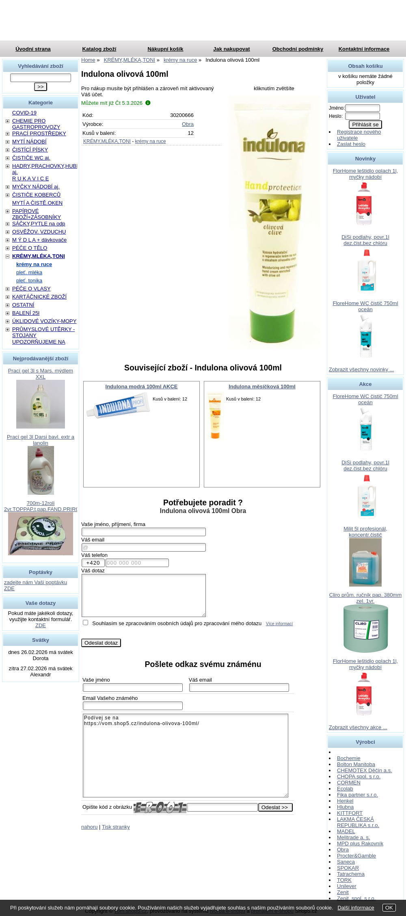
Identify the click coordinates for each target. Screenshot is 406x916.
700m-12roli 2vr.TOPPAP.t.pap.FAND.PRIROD (44, 506)
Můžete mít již (116, 103)
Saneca (346, 862)
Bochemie (349, 758)
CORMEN (349, 783)
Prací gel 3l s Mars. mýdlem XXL (40, 374)
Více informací (279, 623)
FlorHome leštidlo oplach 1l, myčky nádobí (365, 174)
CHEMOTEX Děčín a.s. (364, 770)
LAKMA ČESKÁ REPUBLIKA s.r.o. (358, 822)
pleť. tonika (29, 280)
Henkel (345, 801)
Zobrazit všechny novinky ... (361, 369)
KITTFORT (350, 813)
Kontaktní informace (364, 49)
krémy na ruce (150, 141)
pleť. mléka (29, 272)
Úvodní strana (33, 49)
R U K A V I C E (30, 178)
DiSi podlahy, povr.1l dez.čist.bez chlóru (365, 240)
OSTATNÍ (23, 305)
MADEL (346, 831)
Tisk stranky (116, 827)
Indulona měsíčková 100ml (262, 386)
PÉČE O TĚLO (29, 248)
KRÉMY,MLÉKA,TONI (107, 141)
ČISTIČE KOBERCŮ (36, 195)
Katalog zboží (99, 49)
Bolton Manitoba (356, 764)
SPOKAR (348, 868)
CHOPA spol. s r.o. (358, 776)
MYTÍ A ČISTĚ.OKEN (37, 203)
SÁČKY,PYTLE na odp (38, 224)
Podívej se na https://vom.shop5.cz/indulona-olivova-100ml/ (185, 755)
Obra (188, 124)
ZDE (40, 625)
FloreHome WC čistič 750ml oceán (365, 306)
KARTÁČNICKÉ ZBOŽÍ (39, 297)
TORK (344, 880)
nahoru (89, 827)
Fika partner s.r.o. (357, 795)
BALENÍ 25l (25, 313)
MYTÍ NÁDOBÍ (29, 142)
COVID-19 (24, 113)
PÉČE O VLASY (31, 289)
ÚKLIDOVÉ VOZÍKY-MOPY (44, 321)
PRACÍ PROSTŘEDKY (39, 133)
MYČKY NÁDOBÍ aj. (36, 187)
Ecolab (345, 789)
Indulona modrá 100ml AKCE (142, 386)
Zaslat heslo (351, 144)
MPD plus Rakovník (360, 843)
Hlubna (345, 807)
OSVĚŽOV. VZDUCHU (39, 232)
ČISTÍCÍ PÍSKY (30, 150)
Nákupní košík (165, 49)
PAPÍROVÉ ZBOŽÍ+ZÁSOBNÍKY (36, 214)
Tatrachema (351, 874)
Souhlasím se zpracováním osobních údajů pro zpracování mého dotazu (176, 623)
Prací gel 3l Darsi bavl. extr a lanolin (40, 440)
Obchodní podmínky (298, 49)
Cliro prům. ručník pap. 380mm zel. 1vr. (365, 598)
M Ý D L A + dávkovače (39, 240)
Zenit (343, 892)
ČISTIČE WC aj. (31, 158)
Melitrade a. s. (353, 837)
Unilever (346, 886)
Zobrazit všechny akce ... (358, 727)
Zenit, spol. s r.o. (356, 898)
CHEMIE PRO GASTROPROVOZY (36, 124)
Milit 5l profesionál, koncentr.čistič (365, 532)
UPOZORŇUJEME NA (38, 342)
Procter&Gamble (356, 856)
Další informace (355, 908)
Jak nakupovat (231, 49)
